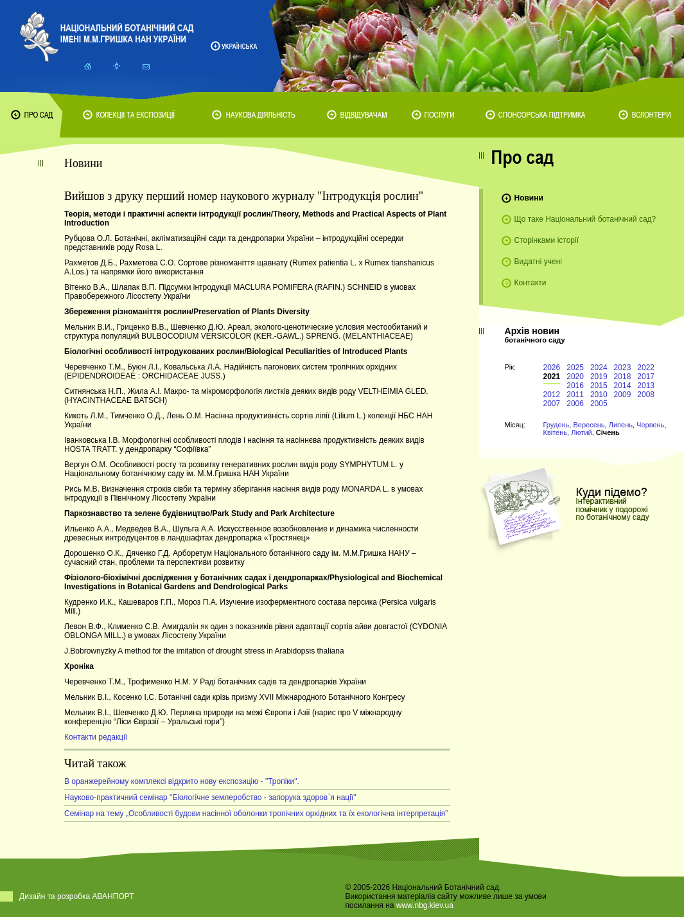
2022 (645, 367)
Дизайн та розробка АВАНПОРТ (76, 896)
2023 (622, 367)
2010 (599, 394)
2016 (575, 385)
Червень (650, 425)
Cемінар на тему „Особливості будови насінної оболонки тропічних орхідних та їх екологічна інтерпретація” (256, 813)
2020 (575, 376)
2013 (645, 385)
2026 (552, 367)
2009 (622, 394)
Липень (621, 425)
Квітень (555, 432)
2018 (622, 376)
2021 (552, 376)
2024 (599, 367)
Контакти (530, 282)
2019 (599, 376)
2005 (599, 403)
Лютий (581, 432)
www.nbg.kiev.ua (424, 905)
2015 (599, 385)
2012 (552, 394)
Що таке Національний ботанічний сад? (585, 219)
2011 (575, 394)
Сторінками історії (546, 240)
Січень (608, 432)
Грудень (556, 425)
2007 (552, 403)
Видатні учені (538, 261)
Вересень (588, 425)
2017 (645, 376)
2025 (575, 367)
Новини (528, 197)
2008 (645, 394)
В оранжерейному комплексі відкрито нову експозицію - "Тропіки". (181, 781)
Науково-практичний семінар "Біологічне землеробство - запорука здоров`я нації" (210, 797)
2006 (575, 403)
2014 (622, 385)
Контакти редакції (95, 737)
